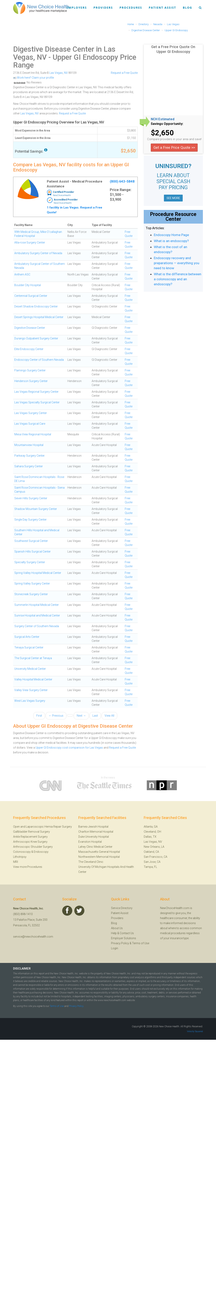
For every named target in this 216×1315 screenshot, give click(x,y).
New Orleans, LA (154, 846)
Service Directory (121, 908)
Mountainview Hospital (28, 445)
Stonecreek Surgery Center (31, 594)
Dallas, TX (150, 836)
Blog (187, 7)
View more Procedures (27, 866)
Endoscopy (41, 851)
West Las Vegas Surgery (29, 700)
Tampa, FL (150, 866)
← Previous (56, 715)
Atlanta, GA (151, 826)
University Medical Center (30, 668)
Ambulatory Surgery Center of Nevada (38, 253)
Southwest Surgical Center (31, 540)
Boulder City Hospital (27, 285)
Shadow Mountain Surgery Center (35, 509)
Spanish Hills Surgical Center (32, 551)
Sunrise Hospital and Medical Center (37, 615)
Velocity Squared (195, 1031)
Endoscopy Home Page (171, 235)
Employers (77, 7)
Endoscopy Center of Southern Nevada (39, 359)
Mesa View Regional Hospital (32, 434)
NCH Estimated (162, 119)
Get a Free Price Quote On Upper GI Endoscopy (173, 49)
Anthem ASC (22, 274)
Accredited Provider (66, 199)
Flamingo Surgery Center (30, 370)
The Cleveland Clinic (90, 861)
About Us (117, 928)
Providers (103, 7)
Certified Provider (63, 192)
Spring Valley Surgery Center (32, 583)
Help (114, 933)
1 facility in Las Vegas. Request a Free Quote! (74, 210)
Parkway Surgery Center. (29, 455)
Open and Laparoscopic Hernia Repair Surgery (42, 826)
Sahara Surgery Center (28, 466)
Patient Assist (162, 7)
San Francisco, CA (155, 856)
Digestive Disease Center (29, 327)
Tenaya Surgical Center (28, 647)
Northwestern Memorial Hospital (99, 856)
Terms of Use (140, 943)
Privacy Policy (120, 943)
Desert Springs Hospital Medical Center (38, 317)
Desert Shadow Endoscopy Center (36, 306)
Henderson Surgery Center (31, 381)
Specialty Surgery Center (29, 562)
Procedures (131, 7)
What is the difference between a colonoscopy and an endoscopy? (177, 279)
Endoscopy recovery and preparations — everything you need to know (176, 263)
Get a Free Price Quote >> (174, 147)
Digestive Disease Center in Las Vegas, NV (64, 53)
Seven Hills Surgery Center (30, 498)
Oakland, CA (151, 851)
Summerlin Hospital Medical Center (36, 604)
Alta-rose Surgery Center (29, 242)
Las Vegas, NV (29, 113)
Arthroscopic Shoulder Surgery (33, 846)
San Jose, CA (152, 861)
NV (66, 72)
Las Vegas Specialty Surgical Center (37, 402)
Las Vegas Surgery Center (30, 413)
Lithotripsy (19, 856)
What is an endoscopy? (171, 241)
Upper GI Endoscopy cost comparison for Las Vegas (69, 747)
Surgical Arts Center (26, 636)
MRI (15, 861)
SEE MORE (173, 198)
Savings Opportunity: (167, 124)
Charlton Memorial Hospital (95, 831)
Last (95, 715)
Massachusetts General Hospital (99, 851)
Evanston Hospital (90, 841)
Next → (81, 715)
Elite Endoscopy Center (28, 349)
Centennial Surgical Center (30, 295)
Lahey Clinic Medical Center (95, 846)
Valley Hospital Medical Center (33, 679)
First (39, 715)
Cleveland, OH (152, 831)
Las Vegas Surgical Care (29, 423)
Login (114, 948)
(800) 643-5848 (122, 181)
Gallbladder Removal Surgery (31, 831)
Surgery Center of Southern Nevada (36, 626)
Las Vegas (56, 72)
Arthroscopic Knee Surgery (30, 841)
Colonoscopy (22, 851)
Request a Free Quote (124, 72)
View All (109, 715)
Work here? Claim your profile (33, 77)
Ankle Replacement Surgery (30, 836)
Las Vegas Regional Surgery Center (36, 391)
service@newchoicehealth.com (33, 936)
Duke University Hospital (93, 836)
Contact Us (127, 933)
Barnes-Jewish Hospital (93, 826)
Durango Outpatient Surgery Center (36, 338)
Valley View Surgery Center (31, 690)
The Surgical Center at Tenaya (33, 658)
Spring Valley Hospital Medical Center (37, 572)
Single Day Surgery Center (30, 519)
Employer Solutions (123, 938)
